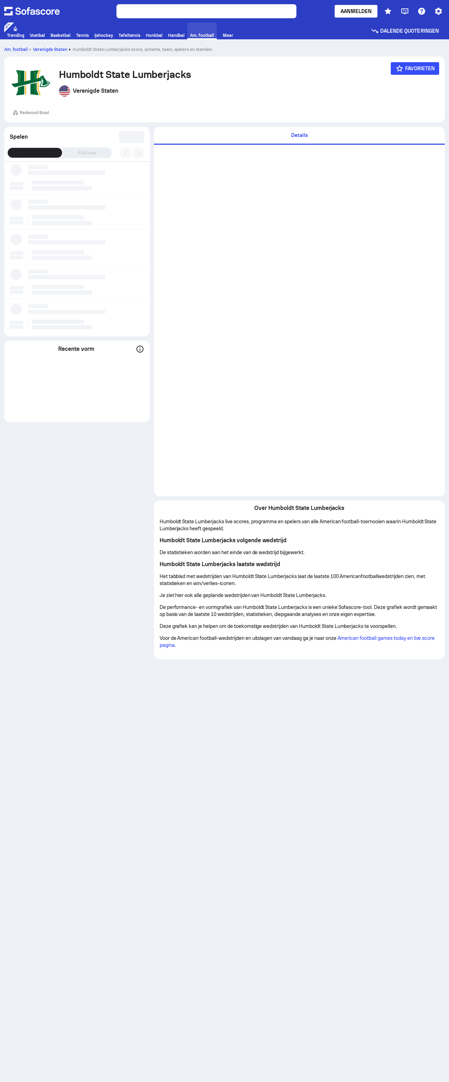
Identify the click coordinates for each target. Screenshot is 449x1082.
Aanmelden (356, 11)
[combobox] (132, 137)
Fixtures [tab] (87, 153)
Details (299, 135)
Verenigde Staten (50, 49)
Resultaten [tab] (35, 153)
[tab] (299, 136)
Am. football (16, 49)
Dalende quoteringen (404, 31)
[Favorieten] (415, 68)
